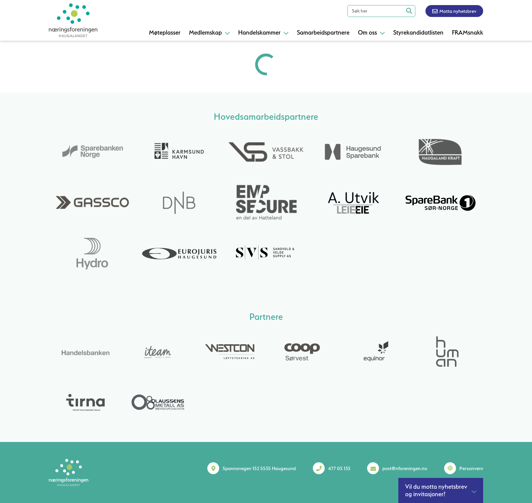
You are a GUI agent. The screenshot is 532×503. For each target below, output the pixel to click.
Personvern (471, 468)
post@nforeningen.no (404, 468)
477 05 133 (339, 468)
